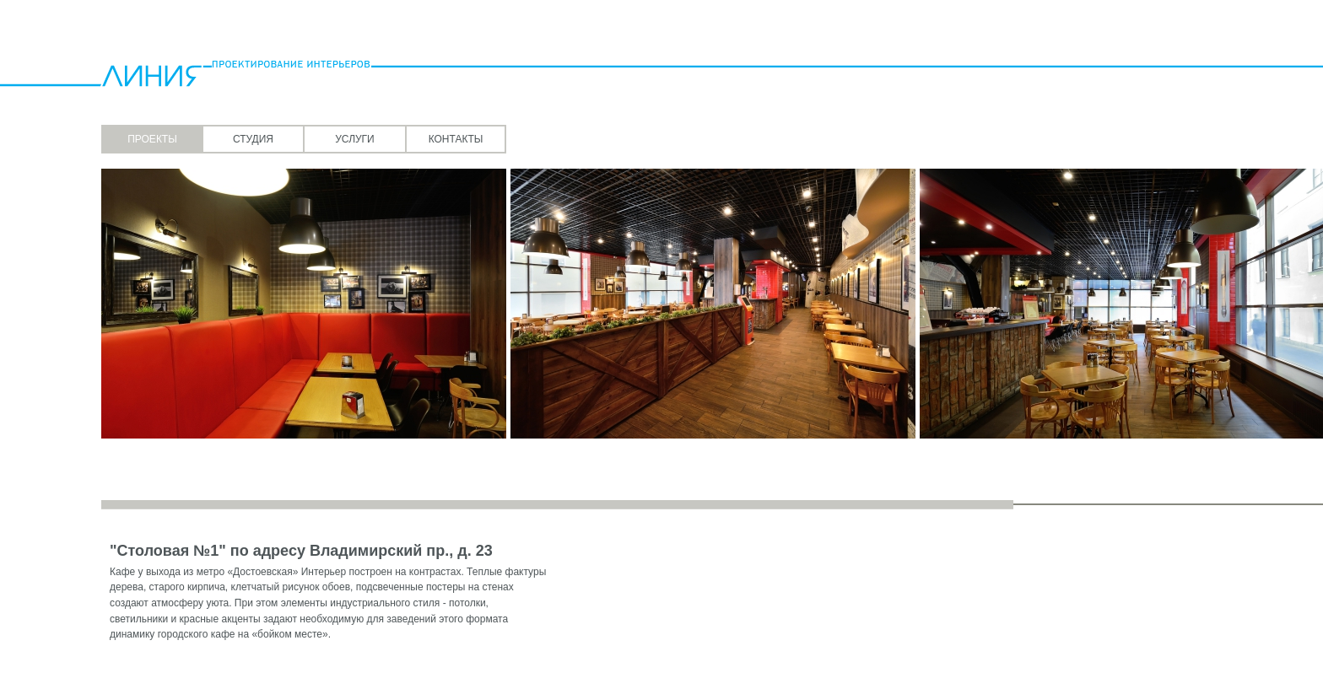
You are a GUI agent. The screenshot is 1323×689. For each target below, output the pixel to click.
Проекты (152, 139)
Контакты (456, 139)
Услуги (355, 139)
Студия (253, 139)
